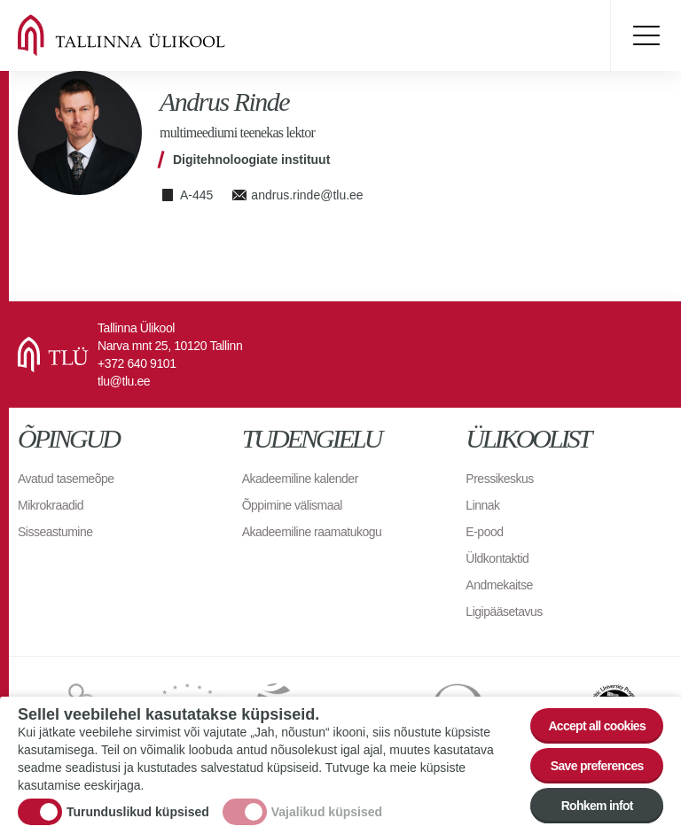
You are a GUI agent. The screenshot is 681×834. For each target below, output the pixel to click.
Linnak (482, 505)
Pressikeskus (499, 479)
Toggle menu (645, 35)
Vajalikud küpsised (326, 813)
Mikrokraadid (50, 505)
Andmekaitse (499, 585)
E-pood (484, 532)
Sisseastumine (55, 532)
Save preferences (597, 767)
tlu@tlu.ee (124, 381)
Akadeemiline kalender (300, 479)
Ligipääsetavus (504, 611)
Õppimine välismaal (292, 505)
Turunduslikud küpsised (138, 813)
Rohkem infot (597, 806)
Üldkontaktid (497, 558)
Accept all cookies (597, 727)
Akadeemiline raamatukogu (312, 532)
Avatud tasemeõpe (66, 479)
